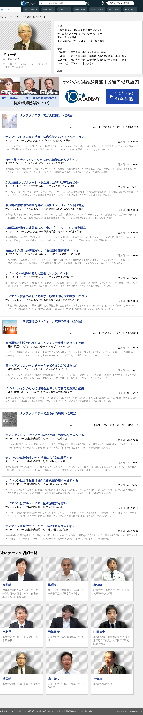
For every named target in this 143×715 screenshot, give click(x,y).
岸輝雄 (97, 678)
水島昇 (6, 631)
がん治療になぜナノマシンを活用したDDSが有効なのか (41, 182)
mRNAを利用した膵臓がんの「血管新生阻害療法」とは (41, 250)
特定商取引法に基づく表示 (49, 711)
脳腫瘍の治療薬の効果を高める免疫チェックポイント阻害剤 (44, 205)
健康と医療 (80, 9)
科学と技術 (114, 9)
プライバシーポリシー (17, 711)
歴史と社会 (48, 9)
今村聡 (6, 585)
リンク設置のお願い (85, 711)
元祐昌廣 (54, 631)
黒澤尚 (52, 585)
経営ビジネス (97, 9)
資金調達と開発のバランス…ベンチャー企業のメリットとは (44, 342)
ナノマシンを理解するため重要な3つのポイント (36, 273)
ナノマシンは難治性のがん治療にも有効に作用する (38, 457)
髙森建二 (99, 585)
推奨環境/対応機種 (69, 711)
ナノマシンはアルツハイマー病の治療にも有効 (36, 503)
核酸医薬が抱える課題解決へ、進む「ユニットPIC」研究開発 (45, 228)
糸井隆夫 (54, 678)
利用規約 (3, 711)
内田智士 (99, 631)
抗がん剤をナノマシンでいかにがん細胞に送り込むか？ (41, 159)
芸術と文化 (64, 9)
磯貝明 (6, 678)
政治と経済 (130, 9)
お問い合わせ (33, 711)
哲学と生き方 (31, 9)
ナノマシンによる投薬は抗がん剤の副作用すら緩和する (41, 480)
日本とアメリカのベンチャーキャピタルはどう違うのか (41, 365)
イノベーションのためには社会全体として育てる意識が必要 (44, 388)
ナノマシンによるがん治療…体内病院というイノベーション (44, 137)
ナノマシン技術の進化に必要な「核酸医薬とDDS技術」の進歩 (46, 296)
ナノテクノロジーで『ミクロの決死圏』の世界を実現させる (44, 435)
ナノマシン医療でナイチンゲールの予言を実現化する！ (41, 526)
